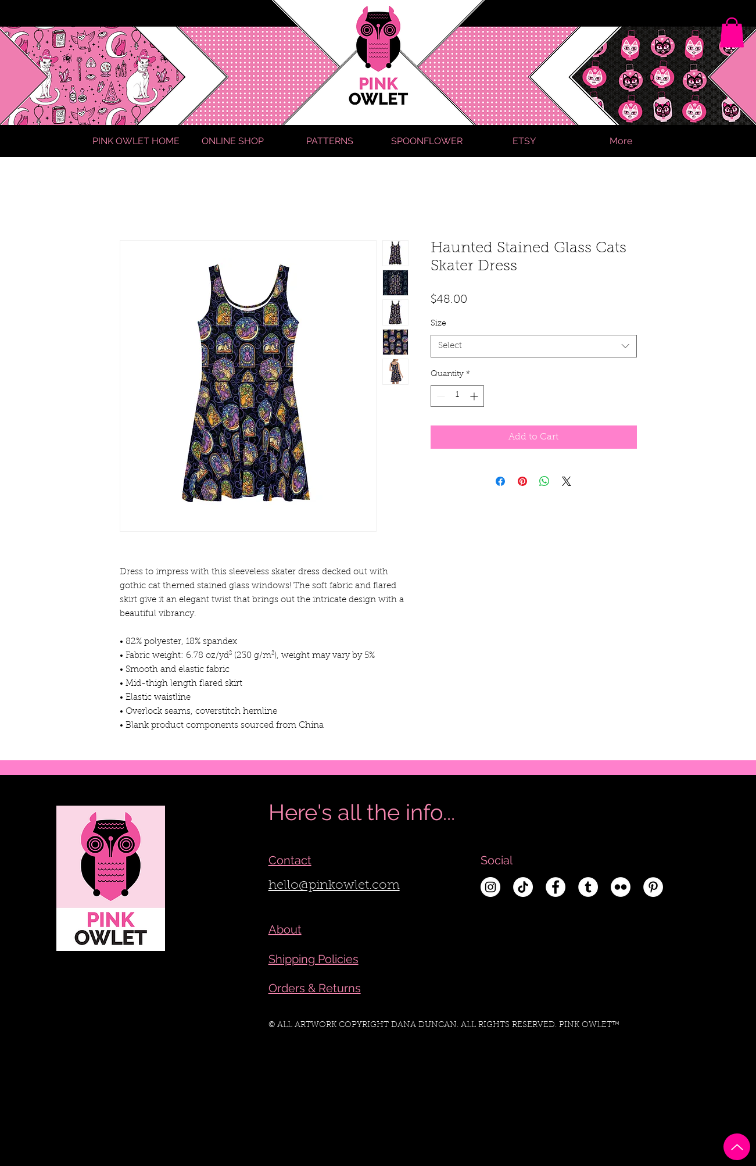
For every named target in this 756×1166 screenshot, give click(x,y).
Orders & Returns (314, 988)
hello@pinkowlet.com (334, 885)
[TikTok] (523, 887)
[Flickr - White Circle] (620, 887)
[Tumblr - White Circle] (588, 887)
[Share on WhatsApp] (544, 481)
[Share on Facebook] (500, 481)
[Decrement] (439, 396)
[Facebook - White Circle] (555, 887)
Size (438, 324)
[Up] (736, 1146)
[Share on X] (567, 481)
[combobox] (534, 346)
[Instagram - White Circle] (490, 887)
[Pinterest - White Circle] (653, 887)
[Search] (651, 78)
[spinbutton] (457, 396)
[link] (731, 32)
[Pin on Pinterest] (522, 481)
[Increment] (475, 396)
